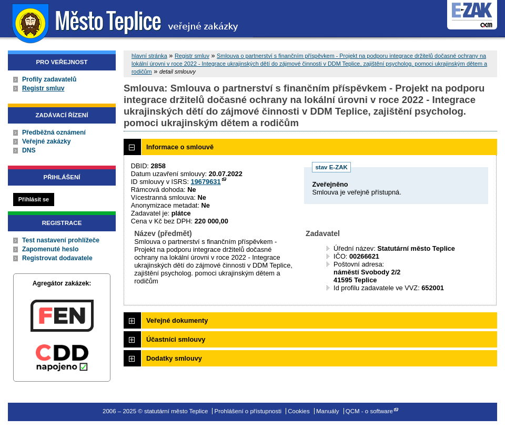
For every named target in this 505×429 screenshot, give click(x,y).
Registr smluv (43, 88)
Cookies (299, 411)
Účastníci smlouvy (175, 339)
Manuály (327, 411)
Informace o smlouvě (180, 147)
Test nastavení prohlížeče (60, 240)
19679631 (206, 182)
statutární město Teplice (126, 22)
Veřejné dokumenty (177, 320)
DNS (29, 150)
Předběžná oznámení (54, 132)
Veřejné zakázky (46, 141)
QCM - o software (369, 411)
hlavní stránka (149, 56)
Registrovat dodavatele (57, 258)
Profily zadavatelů (49, 79)
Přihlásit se (33, 199)
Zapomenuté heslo (50, 249)
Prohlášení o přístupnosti (248, 411)
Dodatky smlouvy (174, 358)
